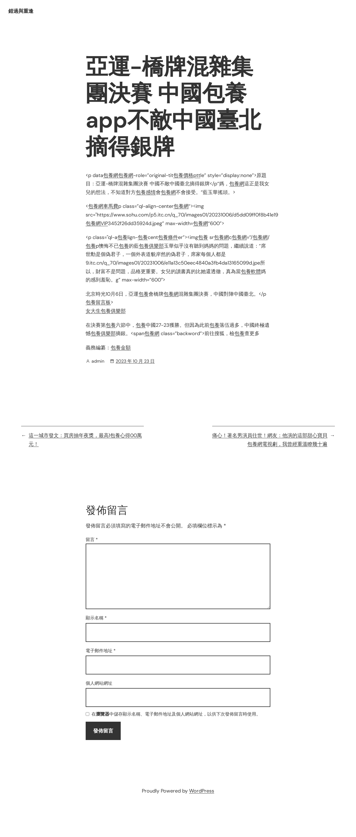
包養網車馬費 (103, 206)
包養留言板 (98, 302)
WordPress (201, 791)
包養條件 (168, 237)
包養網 (110, 175)
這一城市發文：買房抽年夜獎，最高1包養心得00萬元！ (85, 439)
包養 (122, 237)
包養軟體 (251, 271)
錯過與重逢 (20, 11)
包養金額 (121, 347)
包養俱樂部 (151, 246)
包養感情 (146, 192)
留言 (92, 539)
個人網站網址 (99, 683)
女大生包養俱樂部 (106, 311)
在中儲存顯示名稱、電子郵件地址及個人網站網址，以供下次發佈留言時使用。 (176, 714)
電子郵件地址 (101, 651)
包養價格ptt (186, 175)
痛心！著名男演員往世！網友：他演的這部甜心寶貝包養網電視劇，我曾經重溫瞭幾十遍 (269, 439)
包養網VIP (97, 223)
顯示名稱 (96, 618)
